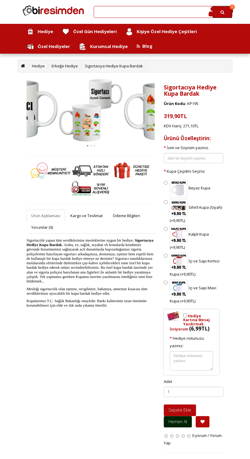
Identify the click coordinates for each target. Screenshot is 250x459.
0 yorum (199, 435)
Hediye (40, 31)
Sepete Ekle (180, 410)
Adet (168, 381)
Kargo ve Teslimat (86, 215)
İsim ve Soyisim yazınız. (188, 147)
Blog (144, 46)
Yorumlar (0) (42, 227)
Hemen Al (178, 421)
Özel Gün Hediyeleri (89, 31)
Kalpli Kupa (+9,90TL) (186, 238)
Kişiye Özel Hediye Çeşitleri (161, 31)
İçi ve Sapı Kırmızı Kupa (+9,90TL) (192, 265)
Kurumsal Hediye (103, 46)
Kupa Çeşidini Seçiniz (186, 171)
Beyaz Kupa (187, 188)
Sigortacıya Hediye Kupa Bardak (114, 66)
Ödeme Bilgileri (126, 215)
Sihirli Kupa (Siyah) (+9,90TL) (193, 211)
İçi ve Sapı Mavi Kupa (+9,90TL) (190, 291)
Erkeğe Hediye (65, 66)
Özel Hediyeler (48, 46)
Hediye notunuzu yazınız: (187, 342)
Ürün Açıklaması (45, 215)
